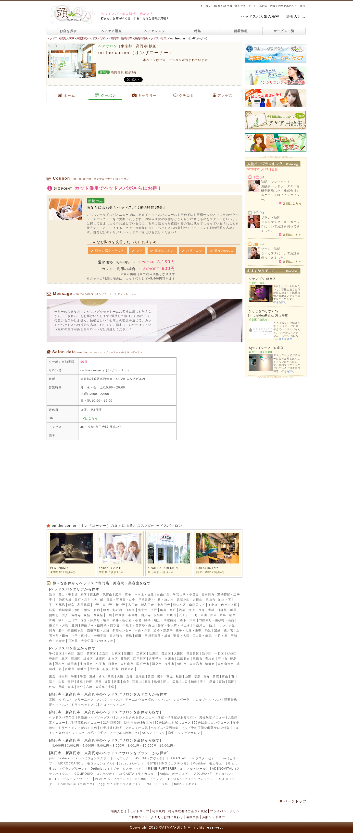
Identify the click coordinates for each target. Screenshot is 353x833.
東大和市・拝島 (121, 635)
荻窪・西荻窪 (93, 615)
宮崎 (89, 687)
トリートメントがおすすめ (77, 727)
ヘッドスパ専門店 (62, 717)
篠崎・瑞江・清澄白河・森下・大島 (170, 620)
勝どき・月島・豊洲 (63, 625)
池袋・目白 (92, 610)
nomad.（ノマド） (112, 567)
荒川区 (76, 658)
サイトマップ (139, 811)
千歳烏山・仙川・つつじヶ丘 (214, 625)
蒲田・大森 (181, 635)
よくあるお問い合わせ (167, 817)
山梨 (61, 681)
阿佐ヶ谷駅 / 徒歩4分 (210, 572)
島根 (157, 681)
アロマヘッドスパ (113, 704)
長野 (70, 681)
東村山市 (127, 664)
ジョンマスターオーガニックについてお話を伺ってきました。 (280, 226)
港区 (80, 653)
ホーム (66, 95)
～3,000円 (56, 745)
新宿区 (91, 653)
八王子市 (155, 658)
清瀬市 (210, 664)
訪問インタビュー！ (275, 182)
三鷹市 (197, 658)
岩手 (160, 676)
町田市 (72, 664)
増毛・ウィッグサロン (184, 733)
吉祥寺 (76, 615)
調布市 (60, 664)
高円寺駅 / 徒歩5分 (160, 572)
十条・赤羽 (143, 630)
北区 (65, 658)
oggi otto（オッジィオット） (120, 784)
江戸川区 (139, 658)
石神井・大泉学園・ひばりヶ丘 (90, 641)
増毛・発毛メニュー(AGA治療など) (113, 733)
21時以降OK (112, 722)
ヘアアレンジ (154, 31)
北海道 (140, 676)
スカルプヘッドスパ (207, 699)
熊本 (70, 687)
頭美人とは (295, 16)
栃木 (102, 676)
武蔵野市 (183, 658)
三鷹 (109, 615)
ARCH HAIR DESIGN (163, 567)
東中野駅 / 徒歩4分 (63, 572)
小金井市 (86, 664)
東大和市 (195, 664)
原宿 (83, 594)
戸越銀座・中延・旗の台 (156, 599)
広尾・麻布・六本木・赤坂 (134, 594)
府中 (61, 630)
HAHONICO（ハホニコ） (77, 784)
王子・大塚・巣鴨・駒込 (193, 630)
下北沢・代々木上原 (222, 605)
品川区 (154, 653)
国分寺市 (142, 664)
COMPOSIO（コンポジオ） (95, 773)
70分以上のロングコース (212, 722)
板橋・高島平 (163, 630)
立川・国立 (209, 615)
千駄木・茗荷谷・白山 (139, 625)
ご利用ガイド (138, 817)
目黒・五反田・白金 (121, 599)
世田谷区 (192, 653)
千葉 (83, 676)
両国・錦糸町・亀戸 (95, 620)
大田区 (179, 653)
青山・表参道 (68, 594)
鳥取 (148, 681)
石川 (234, 676)
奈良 (126, 681)
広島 (175, 681)
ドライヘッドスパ (84, 704)
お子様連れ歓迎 (111, 727)
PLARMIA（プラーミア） (113, 779)
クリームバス (84, 699)
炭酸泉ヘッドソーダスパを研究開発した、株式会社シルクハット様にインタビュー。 (280, 193)
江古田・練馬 (202, 635)
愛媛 (212, 681)
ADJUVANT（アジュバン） (214, 773)
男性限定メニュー (212, 717)
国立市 (157, 664)
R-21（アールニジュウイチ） (70, 779)
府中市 (222, 658)
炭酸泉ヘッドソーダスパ (95, 717)
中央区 (70, 653)
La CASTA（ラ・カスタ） (137, 773)
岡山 (166, 681)
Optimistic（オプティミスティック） (117, 768)
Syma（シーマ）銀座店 (266, 348)
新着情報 (241, 31)
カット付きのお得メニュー (135, 717)
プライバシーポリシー (226, 811)
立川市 (169, 658)
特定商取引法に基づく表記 (187, 811)
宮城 (169, 676)
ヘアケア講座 (111, 31)
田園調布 (208, 594)
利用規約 (158, 811)
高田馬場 (83, 605)
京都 (129, 676)
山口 (185, 681)
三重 (98, 681)
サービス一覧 (284, 31)
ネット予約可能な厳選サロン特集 (205, 727)
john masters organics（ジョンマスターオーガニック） (91, 758)
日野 (194, 615)
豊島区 (54, 658)
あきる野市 (110, 669)
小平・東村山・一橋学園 (89, 635)
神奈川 (63, 676)
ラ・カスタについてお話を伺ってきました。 (280, 255)
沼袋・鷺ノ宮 (223, 630)
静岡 (89, 681)
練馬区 (100, 658)
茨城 (92, 676)
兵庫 (117, 681)
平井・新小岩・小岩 (126, 620)
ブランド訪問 (270, 217)
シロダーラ (181, 699)
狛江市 (182, 664)
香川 (203, 681)
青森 (151, 676)
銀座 (106, 610)
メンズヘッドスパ (110, 699)
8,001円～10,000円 (142, 745)
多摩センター (122, 630)
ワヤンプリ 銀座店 (262, 279)
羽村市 (95, 669)
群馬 (111, 676)
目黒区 (166, 653)
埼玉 (74, 676)
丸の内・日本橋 (123, 610)
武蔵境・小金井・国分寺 (133, 615)
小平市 (100, 664)
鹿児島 (100, 687)
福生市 (169, 664)
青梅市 (210, 658)
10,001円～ (168, 745)
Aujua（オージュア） (175, 773)
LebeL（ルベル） (132, 763)
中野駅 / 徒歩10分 (111, 572)
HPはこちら (89, 418)
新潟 (216, 676)
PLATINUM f (59, 567)
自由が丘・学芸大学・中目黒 (178, 594)
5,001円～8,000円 (111, 745)
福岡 (231, 681)
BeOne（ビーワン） (150, 779)
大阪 (120, 676)
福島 (197, 676)
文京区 (104, 653)
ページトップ (292, 801)
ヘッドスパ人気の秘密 (260, 16)
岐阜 (80, 681)
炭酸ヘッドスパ (60, 699)
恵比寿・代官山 (101, 594)
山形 (188, 676)
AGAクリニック (153, 733)
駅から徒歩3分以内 (138, 722)
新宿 (71, 605)
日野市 (113, 664)
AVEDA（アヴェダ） (150, 758)
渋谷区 (207, 653)
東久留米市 (226, 664)
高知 (222, 681)
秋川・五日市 (68, 620)
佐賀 (52, 687)
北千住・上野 (147, 610)
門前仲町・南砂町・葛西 (216, 620)
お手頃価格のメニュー (84, 722)
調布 (52, 630)
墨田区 (129, 653)
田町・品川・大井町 (89, 599)
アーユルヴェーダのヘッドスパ (148, 699)
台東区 (116, 653)
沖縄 (111, 687)
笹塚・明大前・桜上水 (174, 625)
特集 (197, 31)
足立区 (113, 658)
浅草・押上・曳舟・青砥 (196, 610)
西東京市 (127, 669)
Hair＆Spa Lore (207, 567)
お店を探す (68, 31)
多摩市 (70, 669)
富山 (225, 676)
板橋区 (88, 658)
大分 (80, 687)
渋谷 (52, 594)
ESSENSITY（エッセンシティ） (192, 779)
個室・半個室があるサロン (177, 717)
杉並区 (232, 653)
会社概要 (192, 817)
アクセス (223, 95)
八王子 (184, 615)
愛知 (206, 676)
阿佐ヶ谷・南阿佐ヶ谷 (189, 605)
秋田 (179, 676)
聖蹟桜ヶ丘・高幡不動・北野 (88, 630)
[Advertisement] (144, 139)
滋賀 (107, 681)
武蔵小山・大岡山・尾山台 (195, 599)
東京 (52, 676)
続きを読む (280, 302)
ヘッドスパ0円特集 (164, 727)
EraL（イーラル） (157, 784)
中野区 (219, 653)
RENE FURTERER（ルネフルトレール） (178, 768)
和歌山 (137, 681)
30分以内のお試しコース (173, 722)
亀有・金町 (168, 610)
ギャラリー (144, 95)
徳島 (194, 681)
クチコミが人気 (136, 727)
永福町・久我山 (164, 615)
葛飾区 (125, 658)
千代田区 (55, 653)
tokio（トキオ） (186, 784)
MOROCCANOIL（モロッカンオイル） (87, 763)
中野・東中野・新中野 (109, 605)
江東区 (141, 653)
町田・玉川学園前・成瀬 (153, 635)
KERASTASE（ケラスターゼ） (192, 758)
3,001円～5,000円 (81, 745)
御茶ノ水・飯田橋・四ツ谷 (100, 625)
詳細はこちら (290, 203)
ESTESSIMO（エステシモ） (169, 763)
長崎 (61, 687)
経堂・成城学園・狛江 (65, 610)
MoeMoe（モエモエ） (209, 763)
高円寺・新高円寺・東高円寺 (149, 605)
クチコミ (183, 95)
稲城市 (82, 669)
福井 (52, 681)
